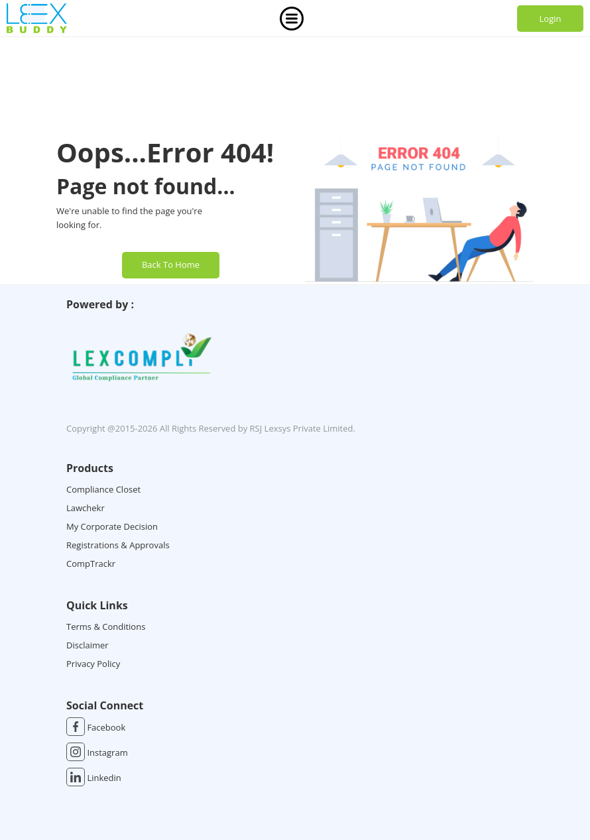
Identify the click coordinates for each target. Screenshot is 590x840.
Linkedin (93, 778)
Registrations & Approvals (118, 545)
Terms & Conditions (105, 626)
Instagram (97, 752)
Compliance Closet (103, 489)
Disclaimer (87, 645)
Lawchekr (85, 508)
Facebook (95, 727)
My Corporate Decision (112, 526)
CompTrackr (90, 564)
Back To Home (171, 264)
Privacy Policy (93, 664)
